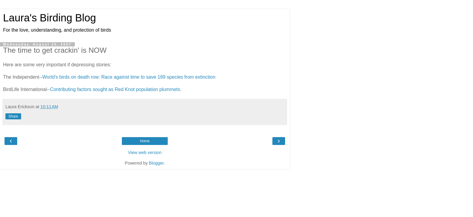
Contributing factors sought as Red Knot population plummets (115, 89)
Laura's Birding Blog (49, 18)
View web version (145, 152)
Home (145, 141)
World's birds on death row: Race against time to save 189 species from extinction (128, 77)
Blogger (156, 163)
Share (13, 116)
